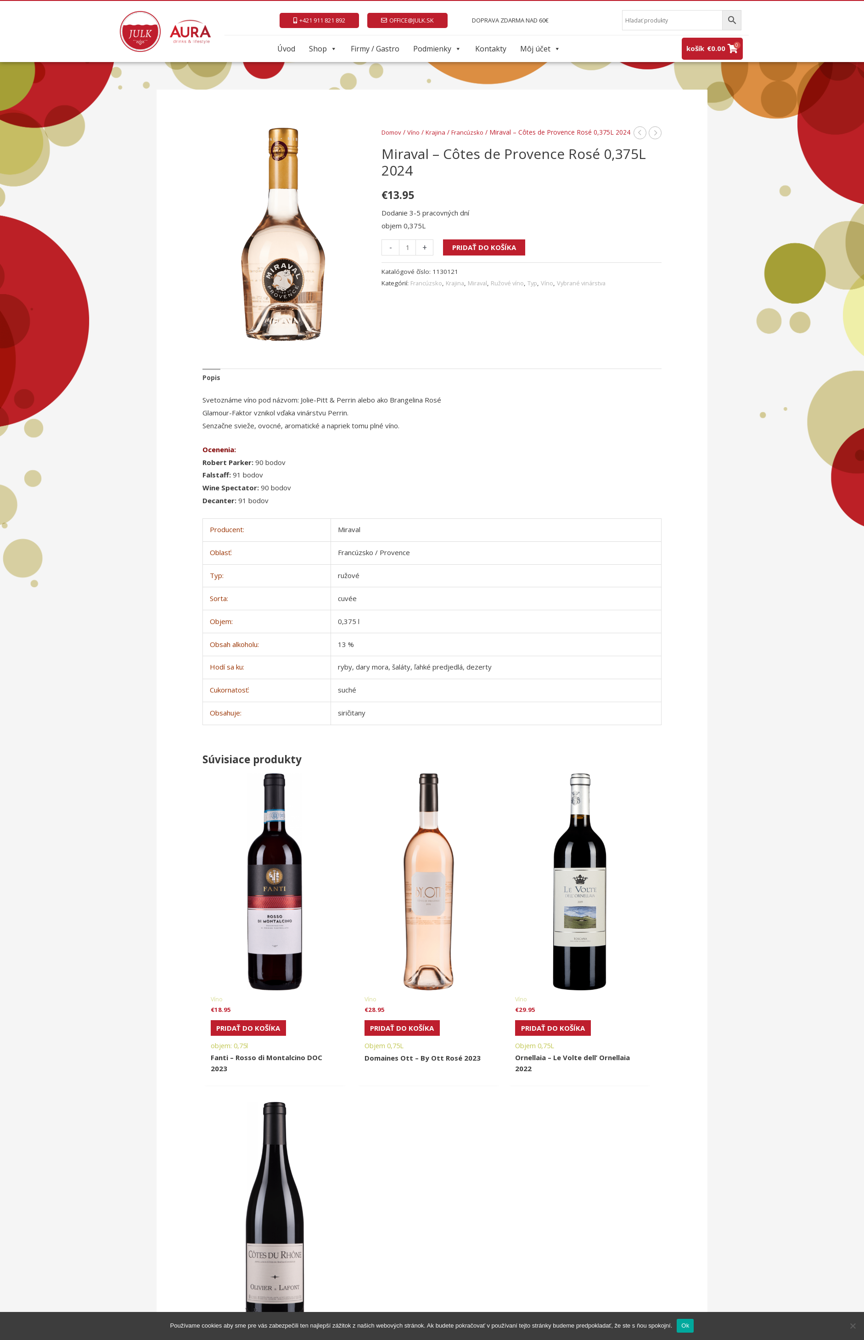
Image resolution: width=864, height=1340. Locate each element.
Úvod (286, 49)
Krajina (439, 132)
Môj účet (540, 49)
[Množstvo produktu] (408, 258)
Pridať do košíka (485, 257)
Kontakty (490, 49)
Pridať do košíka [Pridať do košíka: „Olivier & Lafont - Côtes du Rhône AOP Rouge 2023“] (601, 974)
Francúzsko (472, 132)
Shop (323, 49)
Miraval (481, 294)
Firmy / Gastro (375, 49)
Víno (416, 132)
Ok (685, 1325)
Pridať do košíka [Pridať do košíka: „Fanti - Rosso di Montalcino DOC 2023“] (249, 974)
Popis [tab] (211, 377)
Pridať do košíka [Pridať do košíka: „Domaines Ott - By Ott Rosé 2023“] (366, 974)
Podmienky (437, 49)
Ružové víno (512, 294)
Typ (539, 294)
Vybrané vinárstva (590, 294)
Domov (393, 132)
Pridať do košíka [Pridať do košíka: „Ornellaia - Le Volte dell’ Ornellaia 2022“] (484, 974)
